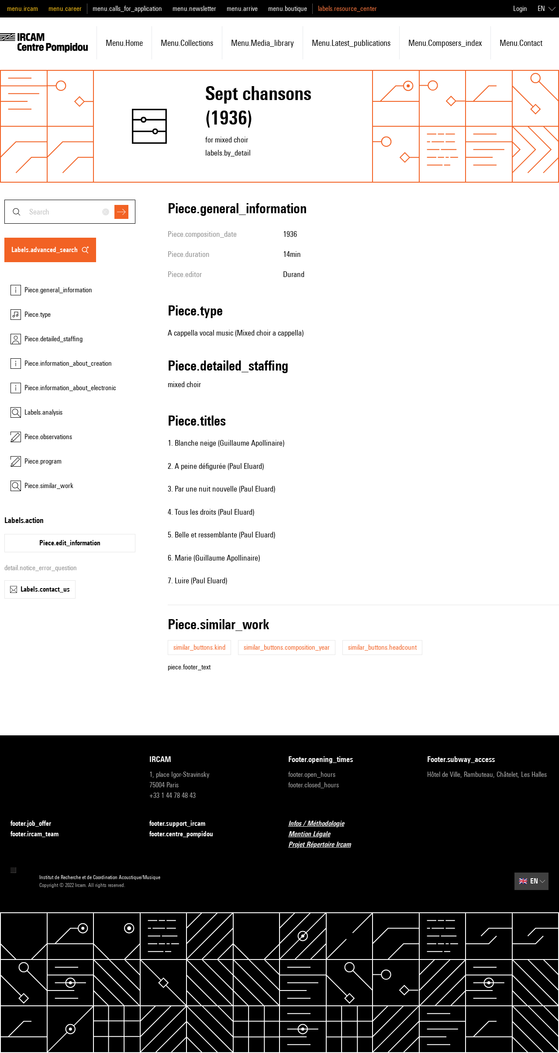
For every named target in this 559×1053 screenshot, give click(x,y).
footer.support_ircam (182, 823)
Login (520, 8)
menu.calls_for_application (127, 8)
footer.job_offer (36, 823)
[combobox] (69, 212)
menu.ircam (22, 8)
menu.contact (521, 43)
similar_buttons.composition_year (287, 647)
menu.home (124, 43)
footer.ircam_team (39, 834)
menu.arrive (242, 8)
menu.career (65, 8)
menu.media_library (262, 43)
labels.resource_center (347, 8)
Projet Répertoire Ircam (324, 844)
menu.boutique (287, 8)
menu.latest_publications (351, 43)
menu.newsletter (194, 8)
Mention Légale (314, 834)
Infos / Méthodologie (321, 823)
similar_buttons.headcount (382, 647)
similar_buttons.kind (199, 647)
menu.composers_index (445, 43)
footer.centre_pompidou (186, 834)
